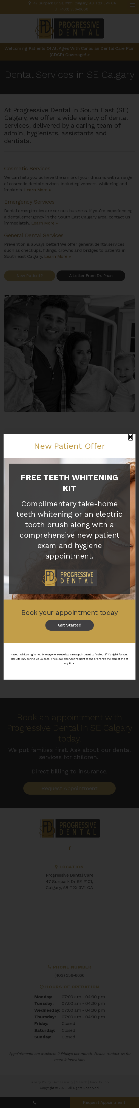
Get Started (69, 625)
